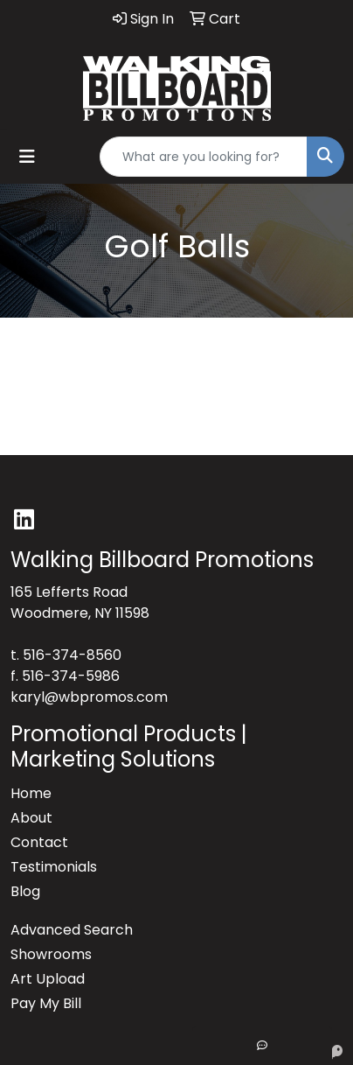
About (31, 818)
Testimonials (53, 867)
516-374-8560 (72, 655)
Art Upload (47, 979)
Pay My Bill (45, 1003)
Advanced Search (71, 930)
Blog (25, 891)
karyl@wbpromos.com (89, 697)
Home (31, 793)
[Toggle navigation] (27, 156)
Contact (39, 842)
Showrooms (51, 954)
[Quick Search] (204, 157)
